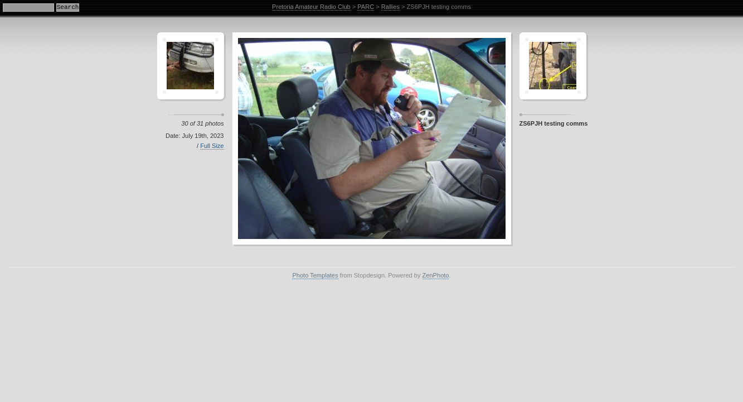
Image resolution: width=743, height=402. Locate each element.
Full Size (212, 145)
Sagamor (552, 65)
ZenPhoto (436, 275)
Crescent (190, 65)
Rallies (390, 6)
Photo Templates (315, 275)
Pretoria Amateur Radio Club (311, 6)
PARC (365, 6)
